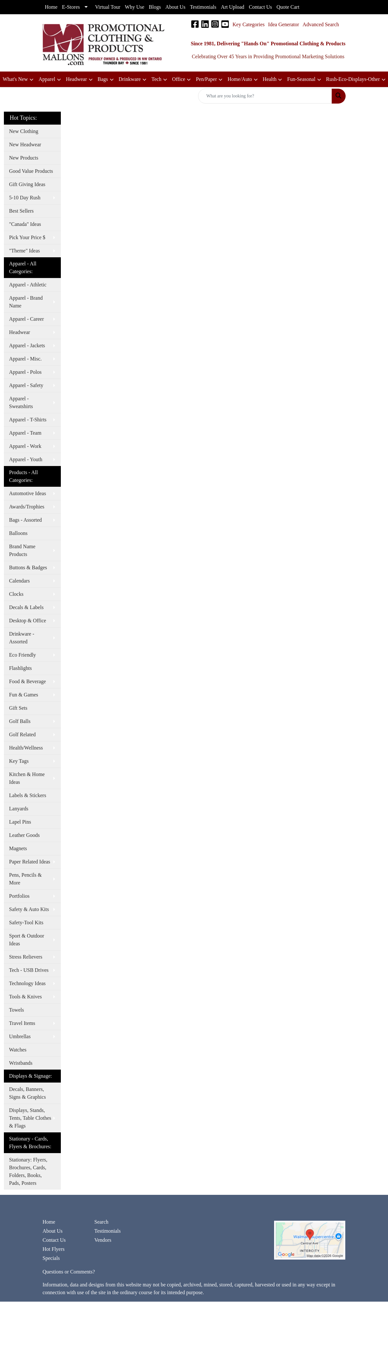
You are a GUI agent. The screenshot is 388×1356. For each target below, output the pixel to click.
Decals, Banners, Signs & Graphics (27, 1093)
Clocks (16, 594)
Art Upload (232, 7)
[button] (182, 79)
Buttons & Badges (28, 567)
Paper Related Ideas (29, 861)
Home (49, 1222)
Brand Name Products (22, 550)
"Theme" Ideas (24, 250)
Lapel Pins (20, 822)
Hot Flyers (54, 1249)
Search (101, 1222)
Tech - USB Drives (29, 970)
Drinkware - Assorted (21, 637)
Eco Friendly (22, 655)
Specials (51, 1258)
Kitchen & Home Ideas (27, 778)
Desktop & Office (27, 620)
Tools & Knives (25, 996)
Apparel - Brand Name (26, 301)
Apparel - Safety (26, 385)
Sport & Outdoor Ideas (26, 939)
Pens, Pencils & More (25, 878)
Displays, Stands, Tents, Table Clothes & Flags (30, 1117)
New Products (23, 158)
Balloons (18, 533)
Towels (16, 1010)
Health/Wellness (26, 747)
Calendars (19, 581)
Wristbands (20, 1063)
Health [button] (270, 79)
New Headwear (25, 144)
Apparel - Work (25, 446)
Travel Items (22, 1023)
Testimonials (107, 1231)
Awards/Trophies (26, 506)
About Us (53, 1231)
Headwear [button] (76, 79)
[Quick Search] (265, 96)
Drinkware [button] (130, 79)
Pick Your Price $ (27, 237)
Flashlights (20, 668)
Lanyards (18, 808)
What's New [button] (15, 79)
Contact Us (54, 1240)
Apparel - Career (26, 319)
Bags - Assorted (25, 520)
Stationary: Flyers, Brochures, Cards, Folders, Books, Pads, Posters (28, 1171)
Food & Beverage (27, 681)
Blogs (155, 7)
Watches (18, 1049)
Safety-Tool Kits (26, 922)
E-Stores (71, 7)
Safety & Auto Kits (29, 909)
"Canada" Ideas (25, 224)
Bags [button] (103, 79)
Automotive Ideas (27, 493)
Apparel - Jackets (27, 345)
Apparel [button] (47, 79)
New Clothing (23, 131)
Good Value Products (31, 171)
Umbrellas (20, 1036)
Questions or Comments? (69, 1271)
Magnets (18, 848)
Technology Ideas (27, 983)
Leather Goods (24, 835)
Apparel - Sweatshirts (21, 402)
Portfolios (19, 896)
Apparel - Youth (25, 459)
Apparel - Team (25, 433)
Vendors (102, 1240)
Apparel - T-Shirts (28, 419)
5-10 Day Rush (24, 197)
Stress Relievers (25, 957)
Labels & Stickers (27, 795)
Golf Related (22, 734)
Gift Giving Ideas (27, 184)
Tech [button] (156, 79)
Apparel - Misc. (25, 358)
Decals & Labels (26, 607)
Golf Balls (19, 721)
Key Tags (18, 761)
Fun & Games (23, 694)
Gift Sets (18, 708)
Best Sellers (21, 211)
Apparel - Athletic (28, 284)
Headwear (19, 332)
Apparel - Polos (25, 372)
